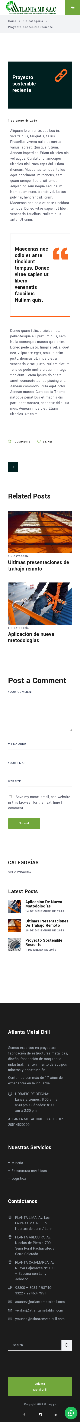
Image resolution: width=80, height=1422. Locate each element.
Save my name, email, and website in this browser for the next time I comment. (39, 802)
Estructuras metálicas (29, 1170)
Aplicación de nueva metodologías (31, 637)
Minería (17, 1162)
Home (12, 21)
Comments (19, 441)
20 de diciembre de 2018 (44, 930)
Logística (19, 1178)
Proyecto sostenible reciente (24, 84)
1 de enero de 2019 (22, 121)
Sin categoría (33, 21)
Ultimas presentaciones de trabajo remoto (38, 565)
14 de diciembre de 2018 (44, 911)
